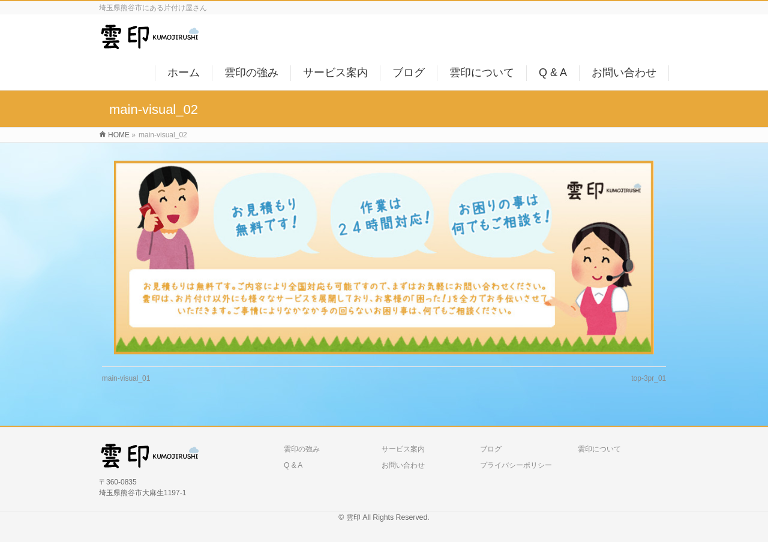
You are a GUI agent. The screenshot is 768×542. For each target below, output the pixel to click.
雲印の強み (302, 449)
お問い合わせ (403, 465)
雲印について (599, 449)
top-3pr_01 (648, 378)
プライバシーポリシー (516, 465)
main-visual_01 (126, 378)
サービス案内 (403, 449)
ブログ (491, 449)
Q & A (293, 465)
